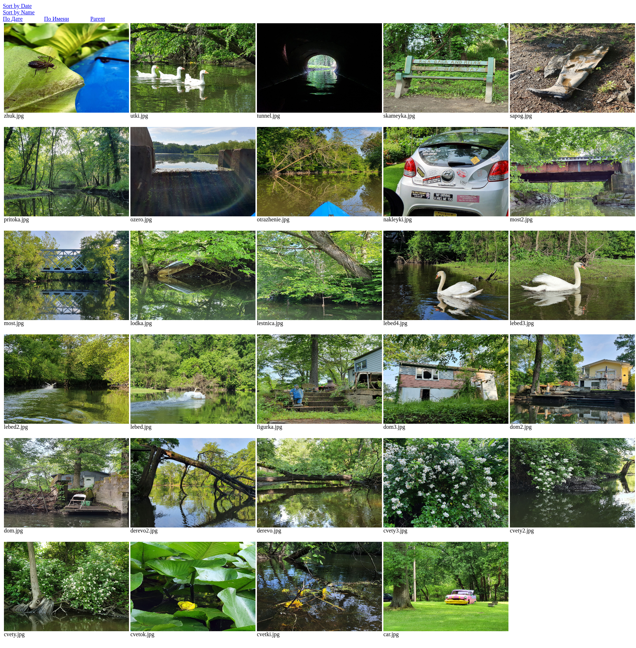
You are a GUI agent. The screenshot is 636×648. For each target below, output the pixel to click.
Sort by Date (17, 6)
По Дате (13, 19)
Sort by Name (19, 12)
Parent (97, 19)
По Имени (56, 19)
